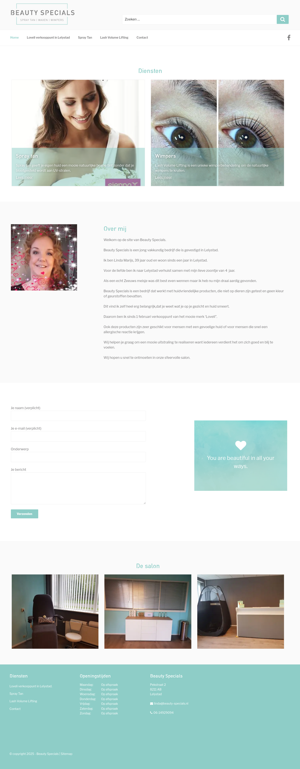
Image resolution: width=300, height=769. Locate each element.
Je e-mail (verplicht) (78, 433)
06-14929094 (164, 712)
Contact (142, 37)
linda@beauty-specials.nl (171, 703)
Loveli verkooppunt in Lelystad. (31, 686)
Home (14, 37)
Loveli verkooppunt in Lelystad (48, 37)
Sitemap (66, 754)
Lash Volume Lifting (114, 37)
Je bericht (78, 486)
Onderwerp (78, 454)
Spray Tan (85, 37)
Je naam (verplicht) (78, 413)
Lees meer (24, 177)
